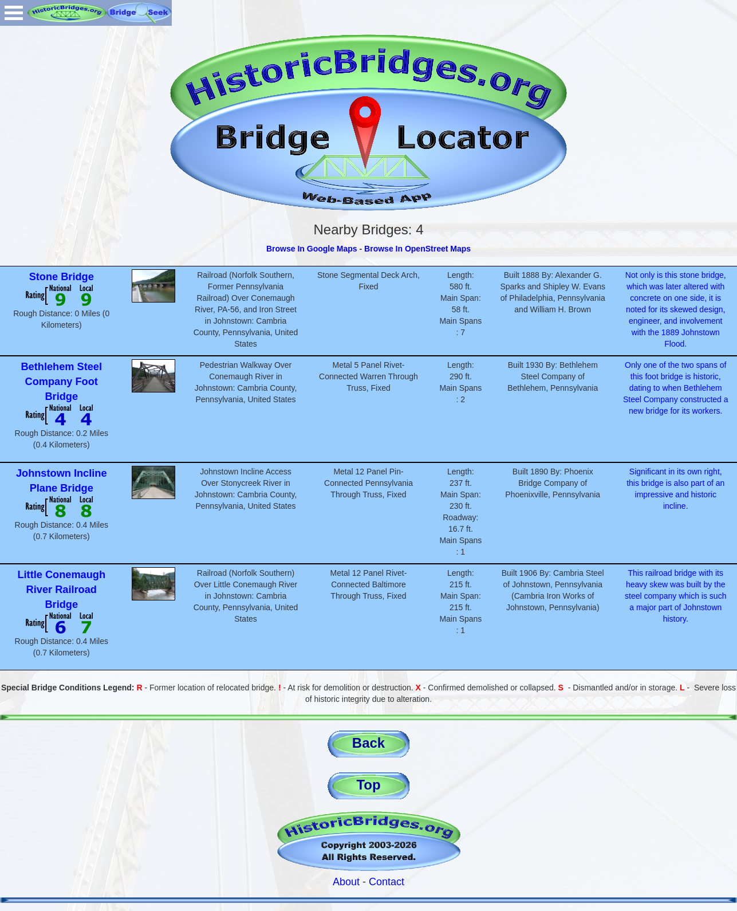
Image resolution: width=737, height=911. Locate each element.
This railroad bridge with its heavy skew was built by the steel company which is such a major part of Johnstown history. (675, 595)
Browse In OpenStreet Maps (417, 248)
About (346, 882)
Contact (386, 882)
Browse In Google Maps (311, 248)
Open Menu (13, 13)
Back (368, 743)
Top (368, 784)
